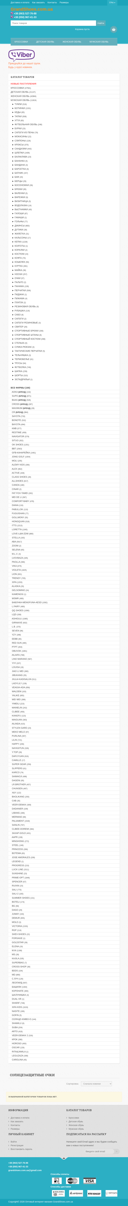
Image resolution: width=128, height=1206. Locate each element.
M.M (16, 950)
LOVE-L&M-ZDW (22, 533)
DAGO (16, 910)
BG (15, 906)
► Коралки (19, 250)
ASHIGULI (19, 618)
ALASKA (17, 586)
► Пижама (19, 298)
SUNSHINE (19, 873)
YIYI (16, 663)
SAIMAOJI (19, 776)
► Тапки (19, 116)
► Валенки (19, 193)
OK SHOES (20, 444)
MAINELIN (19, 707)
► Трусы (18, 363)
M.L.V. (16, 554)
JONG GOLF (20, 456)
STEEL (17, 845)
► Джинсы (20, 225)
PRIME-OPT (20, 877)
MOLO (16, 922)
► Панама (20, 286)
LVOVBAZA (19, 558)
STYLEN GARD (21, 728)
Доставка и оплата (20, 2)
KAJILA (17, 958)
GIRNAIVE (19, 622)
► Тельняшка (21, 355)
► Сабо (17, 314)
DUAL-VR (17, 999)
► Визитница (21, 201)
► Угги (17, 120)
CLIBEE (17, 711)
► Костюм (19, 254)
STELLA (18, 537)
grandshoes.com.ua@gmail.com (25, 1170)
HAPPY (17, 744)
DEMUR (18, 918)
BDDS (17, 970)
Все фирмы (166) (20, 387)
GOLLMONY (19, 517)
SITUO (17, 440)
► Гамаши (19, 217)
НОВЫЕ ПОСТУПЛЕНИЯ (23, 84)
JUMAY (17, 914)
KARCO (17, 772)
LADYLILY (19, 683)
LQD (16, 614)
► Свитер (19, 326)
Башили (19, 987)
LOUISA (17, 667)
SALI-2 (17, 893)
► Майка (18, 270)
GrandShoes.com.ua (63, 1201)
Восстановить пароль (21, 1149)
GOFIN (16, 1015)
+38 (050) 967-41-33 (25, 17)
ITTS (16, 525)
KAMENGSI (18, 594)
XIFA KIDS (19, 1007)
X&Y (16, 792)
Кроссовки (21, 41)
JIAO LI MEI (19, 671)
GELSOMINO (20, 590)
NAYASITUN (20, 748)
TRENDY (18, 578)
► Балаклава (21, 156)
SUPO (21, 396)
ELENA (17, 946)
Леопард (19, 982)
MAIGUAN (19, 719)
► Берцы (18, 181)
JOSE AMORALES (23, 857)
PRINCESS (19, 849)
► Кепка (19, 241)
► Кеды (18, 112)
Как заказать (38, 2)
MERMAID (18, 817)
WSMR (17, 598)
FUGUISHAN (19, 513)
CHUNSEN (19, 788)
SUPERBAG (19, 962)
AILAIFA (17, 655)
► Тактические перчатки (28, 351)
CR (19, 412)
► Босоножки (22, 185)
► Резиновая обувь (25, 306)
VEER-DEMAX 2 (22, 1035)
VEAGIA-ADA (20, 687)
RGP (16, 930)
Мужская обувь (99, 41)
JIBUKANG (19, 675)
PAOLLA (18, 562)
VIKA (16, 566)
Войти (14, 1141)
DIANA (17, 505)
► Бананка (19, 161)
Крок (16, 1039)
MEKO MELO (20, 732)
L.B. (16, 626)
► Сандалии (21, 148)
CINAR (16, 489)
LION (16, 574)
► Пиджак (19, 294)
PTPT (16, 647)
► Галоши (19, 213)
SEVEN (17, 630)
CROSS (22, 404)
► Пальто (18, 282)
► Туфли (19, 104)
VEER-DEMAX (21, 804)
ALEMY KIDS (20, 464)
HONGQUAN (20, 521)
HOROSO (18, 1043)
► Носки (19, 274)
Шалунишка (20, 995)
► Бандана (19, 165)
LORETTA (19, 529)
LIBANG (18, 813)
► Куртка (19, 266)
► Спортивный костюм (28, 339)
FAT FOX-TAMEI (22, 493)
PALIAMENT (20, 821)
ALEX (16, 469)
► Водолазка (21, 205)
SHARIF (18, 1003)
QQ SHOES (20, 610)
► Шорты (19, 375)
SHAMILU (17, 1023)
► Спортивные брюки (27, 330)
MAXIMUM (22, 408)
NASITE (18, 1011)
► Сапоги (18, 318)
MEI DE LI (19, 497)
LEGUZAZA (19, 1055)
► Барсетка (20, 169)
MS (15, 954)
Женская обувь (71, 41)
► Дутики (19, 229)
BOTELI (17, 902)
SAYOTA (18, 416)
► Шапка (19, 371)
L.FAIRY (18, 606)
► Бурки (18, 128)
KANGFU (18, 715)
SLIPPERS (18, 768)
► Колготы (19, 246)
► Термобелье (22, 359)
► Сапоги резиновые (26, 322)
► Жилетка (20, 233)
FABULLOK (19, 509)
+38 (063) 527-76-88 (25, 13)
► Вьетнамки (21, 209)
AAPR (17, 837)
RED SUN (18, 643)
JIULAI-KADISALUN (23, 679)
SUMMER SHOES (23, 898)
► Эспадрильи (21, 379)
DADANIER (19, 808)
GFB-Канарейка (23, 452)
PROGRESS (20, 865)
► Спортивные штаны (26, 335)
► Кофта (18, 258)
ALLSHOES (19, 481)
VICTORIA (19, 926)
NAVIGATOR (20, 436)
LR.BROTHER (21, 784)
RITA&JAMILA (19, 1051)
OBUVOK (19, 651)
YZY (16, 634)
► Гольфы (19, 221)
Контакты (52, 2)
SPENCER (18, 881)
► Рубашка (20, 310)
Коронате (19, 991)
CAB (15, 800)
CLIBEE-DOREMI (22, 829)
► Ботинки (21, 108)
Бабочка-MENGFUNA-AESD (29, 602)
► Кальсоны (21, 237)
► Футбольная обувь (26, 124)
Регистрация (17, 1145)
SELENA (17, 549)
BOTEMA (18, 853)
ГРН (112, 2)
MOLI (16, 460)
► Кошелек (20, 262)
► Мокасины (21, 136)
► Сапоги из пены (24, 132)
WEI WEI (18, 699)
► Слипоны (21, 140)
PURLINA (18, 736)
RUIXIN (17, 885)
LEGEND (17, 861)
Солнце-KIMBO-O (23, 1019)
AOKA (21, 392)
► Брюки (18, 189)
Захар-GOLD (21, 833)
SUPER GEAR (21, 764)
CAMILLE (18, 760)
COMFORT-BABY (22, 501)
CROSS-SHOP (20, 966)
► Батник (19, 173)
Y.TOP (16, 752)
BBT (16, 448)
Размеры (64, 2)
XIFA (16, 582)
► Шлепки (20, 152)
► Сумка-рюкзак (22, 347)
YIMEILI (17, 703)
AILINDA (18, 723)
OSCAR (17, 1047)
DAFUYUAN (20, 756)
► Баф (17, 177)
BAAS (21, 400)
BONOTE (18, 420)
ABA (16, 541)
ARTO (17, 1031)
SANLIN (18, 825)
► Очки (17, 278)
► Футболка (21, 367)
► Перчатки (21, 290)
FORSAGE (18, 938)
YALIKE (17, 695)
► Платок (18, 302)
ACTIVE (17, 473)
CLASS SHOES (21, 477)
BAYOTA (18, 424)
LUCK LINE (20, 869)
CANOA (17, 485)
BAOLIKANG (20, 796)
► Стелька (19, 343)
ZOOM (16, 545)
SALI (16, 889)
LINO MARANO (21, 659)
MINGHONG (20, 841)
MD (15, 974)
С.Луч (17, 978)
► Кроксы (20, 144)
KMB (16, 428)
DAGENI (17, 780)
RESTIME (18, 432)
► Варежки (19, 197)
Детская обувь (45, 41)
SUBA (17, 1027)
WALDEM (18, 691)
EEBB (16, 639)
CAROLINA (19, 1059)
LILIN (16, 740)
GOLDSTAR (19, 942)
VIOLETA (19, 570)
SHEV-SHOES (20, 934)
